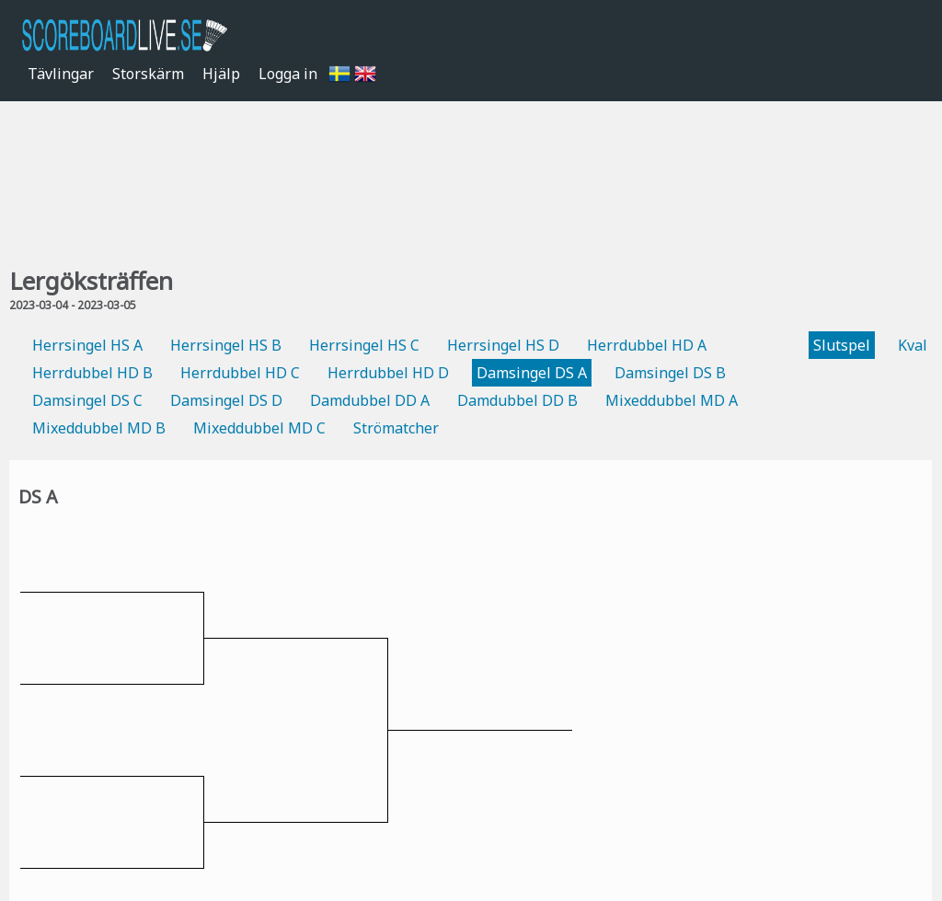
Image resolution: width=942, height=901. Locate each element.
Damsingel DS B (670, 373)
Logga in (287, 74)
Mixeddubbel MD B (99, 428)
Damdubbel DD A (370, 400)
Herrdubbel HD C (240, 373)
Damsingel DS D (226, 400)
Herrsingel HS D (503, 345)
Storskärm (148, 74)
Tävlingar (61, 74)
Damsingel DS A (532, 373)
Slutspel (841, 345)
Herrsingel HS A (87, 345)
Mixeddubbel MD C (259, 428)
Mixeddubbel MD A (671, 400)
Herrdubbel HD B (92, 373)
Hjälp (221, 74)
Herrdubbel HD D (388, 373)
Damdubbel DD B (517, 400)
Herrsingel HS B (225, 345)
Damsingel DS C (87, 400)
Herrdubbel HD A (646, 345)
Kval (912, 345)
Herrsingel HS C (364, 345)
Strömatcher (396, 428)
